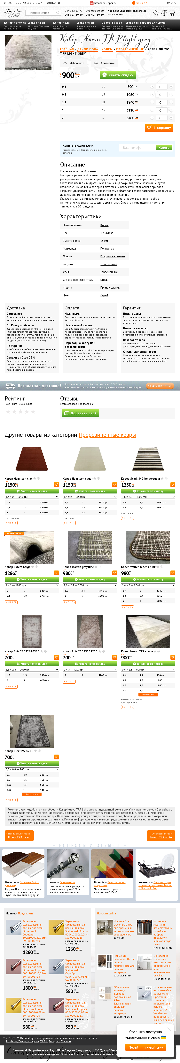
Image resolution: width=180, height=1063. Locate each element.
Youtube (66, 1041)
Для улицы (165, 28)
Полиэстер (107, 248)
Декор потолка (15, 22)
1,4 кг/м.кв (106, 233)
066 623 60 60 (95, 14)
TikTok (44, 1041)
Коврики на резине (112, 256)
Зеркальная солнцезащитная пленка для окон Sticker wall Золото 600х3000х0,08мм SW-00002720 (34, 1007)
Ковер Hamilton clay (18, 478)
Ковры (56, 26)
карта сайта (90, 1038)
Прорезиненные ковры (107, 434)
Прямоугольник (110, 287)
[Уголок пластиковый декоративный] (112, 864)
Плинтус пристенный (60, 27)
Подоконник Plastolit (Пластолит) (22, 884)
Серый (104, 295)
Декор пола (61, 22)
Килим (104, 225)
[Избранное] (156, 13)
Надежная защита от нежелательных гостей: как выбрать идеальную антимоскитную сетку (162, 932)
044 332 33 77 (74, 10)
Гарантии (132, 308)
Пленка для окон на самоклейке (34, 945)
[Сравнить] (164, 13)
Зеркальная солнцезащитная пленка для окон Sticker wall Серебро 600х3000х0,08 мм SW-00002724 (77, 970)
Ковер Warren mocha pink (138, 567)
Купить (164, 147)
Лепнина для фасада (112, 26)
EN (172, 2)
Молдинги (33, 26)
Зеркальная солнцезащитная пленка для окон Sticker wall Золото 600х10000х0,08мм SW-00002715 (77, 929)
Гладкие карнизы (12, 26)
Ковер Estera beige (17, 567)
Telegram (54, 1041)
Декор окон (85, 22)
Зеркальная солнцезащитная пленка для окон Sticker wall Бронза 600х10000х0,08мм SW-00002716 (35, 968)
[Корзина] (172, 13)
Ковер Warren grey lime (78, 567)
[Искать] (57, 12)
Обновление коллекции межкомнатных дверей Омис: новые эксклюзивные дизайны (162, 965)
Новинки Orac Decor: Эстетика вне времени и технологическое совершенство (124, 927)
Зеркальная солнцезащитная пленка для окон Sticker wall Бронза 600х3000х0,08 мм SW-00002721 (77, 1007)
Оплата (72, 308)
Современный (109, 272)
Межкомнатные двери (137, 26)
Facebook (11, 1041)
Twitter (22, 1041)
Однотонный (108, 264)
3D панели (44, 26)
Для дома (159, 22)
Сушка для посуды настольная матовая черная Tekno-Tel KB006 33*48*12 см (155, 885)
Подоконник (83, 28)
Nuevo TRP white (161, 837)
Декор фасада (112, 22)
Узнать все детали (160, 386)
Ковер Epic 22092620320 (22, 651)
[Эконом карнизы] (68, 864)
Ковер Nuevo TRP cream (137, 651)
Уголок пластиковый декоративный (110, 884)
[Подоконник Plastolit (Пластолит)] (23, 864)
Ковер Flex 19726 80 (19, 751)
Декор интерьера (139, 22)
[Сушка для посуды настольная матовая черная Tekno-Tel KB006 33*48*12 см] (157, 864)
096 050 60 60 (95, 10)
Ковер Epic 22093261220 (80, 651)
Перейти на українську (146, 1047)
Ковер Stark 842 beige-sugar (140, 478)
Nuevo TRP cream (19, 837)
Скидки (139, 3)
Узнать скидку (117, 74)
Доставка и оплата (29, 2)
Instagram (33, 1041)
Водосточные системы (112, 28)
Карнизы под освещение (10, 30)
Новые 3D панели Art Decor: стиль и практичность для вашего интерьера (124, 964)
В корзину (159, 127)
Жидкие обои (32, 30)
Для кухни (157, 26)
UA (168, 2)
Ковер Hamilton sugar (77, 478)
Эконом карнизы (67, 882)
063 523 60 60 (74, 14)
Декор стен (36, 22)
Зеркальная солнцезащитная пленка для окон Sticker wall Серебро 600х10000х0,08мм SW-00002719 (35, 931)
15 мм (104, 241)
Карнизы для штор (86, 26)
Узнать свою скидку (33, 491)
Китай (104, 280)
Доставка (16, 308)
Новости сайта (106, 913)
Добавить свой (80, 413)
